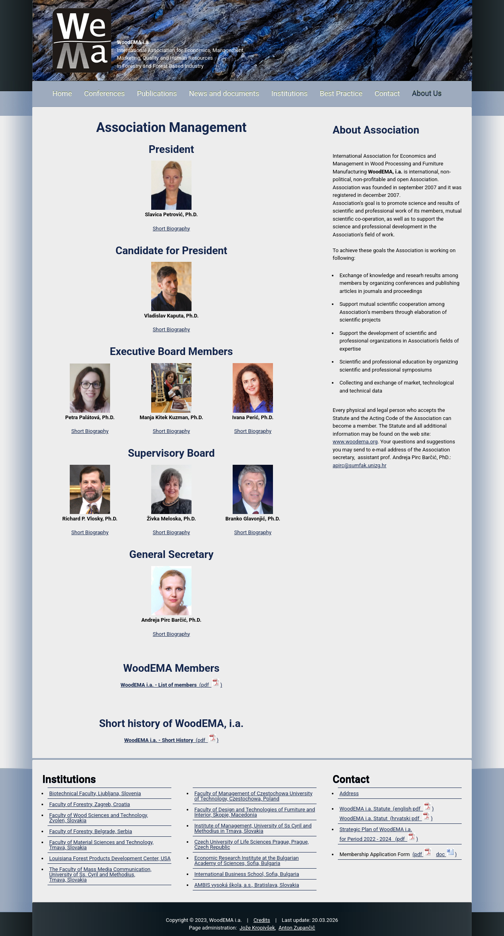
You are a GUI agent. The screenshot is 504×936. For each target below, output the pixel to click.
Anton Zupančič (297, 928)
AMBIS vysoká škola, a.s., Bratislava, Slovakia (246, 885)
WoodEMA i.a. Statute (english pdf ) (386, 809)
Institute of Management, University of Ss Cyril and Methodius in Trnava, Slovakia (253, 828)
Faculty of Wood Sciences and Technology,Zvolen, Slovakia (98, 817)
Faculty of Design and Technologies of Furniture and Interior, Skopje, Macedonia (254, 812)
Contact (387, 93)
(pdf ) (171, 685)
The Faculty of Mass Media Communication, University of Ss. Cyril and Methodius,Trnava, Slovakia (100, 874)
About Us (427, 93)
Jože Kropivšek (257, 928)
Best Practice (341, 93)
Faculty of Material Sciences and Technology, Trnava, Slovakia (101, 844)
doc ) (446, 854)
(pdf (422, 854)
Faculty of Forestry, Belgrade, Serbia (90, 831)
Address (349, 793)
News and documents (224, 93)
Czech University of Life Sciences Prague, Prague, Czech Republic (251, 844)
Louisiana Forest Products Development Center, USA (110, 858)
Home (62, 93)
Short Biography (171, 229)
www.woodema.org (355, 442)
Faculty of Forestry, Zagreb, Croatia (89, 804)
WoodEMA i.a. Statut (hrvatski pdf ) (386, 818)
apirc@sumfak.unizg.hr (359, 465)
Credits (262, 920)
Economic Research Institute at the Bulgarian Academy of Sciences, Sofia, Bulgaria (246, 860)
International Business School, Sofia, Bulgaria (246, 874)
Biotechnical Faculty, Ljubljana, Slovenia (95, 793)
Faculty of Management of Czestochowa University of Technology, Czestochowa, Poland (253, 796)
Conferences (104, 93)
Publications (157, 93)
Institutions (289, 93)
